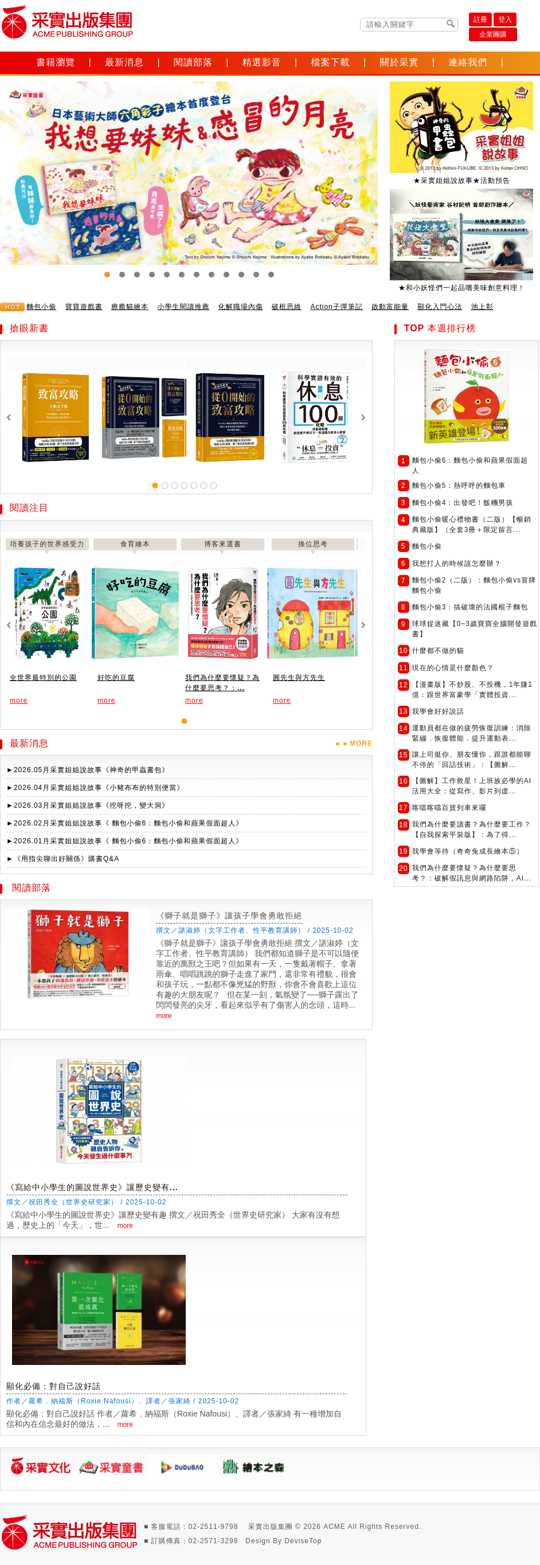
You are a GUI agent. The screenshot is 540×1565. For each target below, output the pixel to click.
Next (525, 188)
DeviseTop (303, 1541)
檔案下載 (330, 62)
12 (271, 274)
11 (256, 274)
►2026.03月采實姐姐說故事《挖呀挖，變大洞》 (87, 805)
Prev (15, 188)
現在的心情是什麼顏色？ (453, 668)
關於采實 (398, 62)
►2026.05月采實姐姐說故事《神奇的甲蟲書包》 (87, 770)
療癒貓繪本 (129, 307)
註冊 (480, 19)
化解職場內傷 (240, 307)
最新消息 (124, 62)
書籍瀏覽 (55, 62)
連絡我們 (467, 62)
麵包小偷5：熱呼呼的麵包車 (459, 486)
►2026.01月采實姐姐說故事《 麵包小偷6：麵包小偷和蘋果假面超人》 (124, 841)
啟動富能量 (390, 307)
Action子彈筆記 (336, 307)
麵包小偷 (41, 307)
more (19, 701)
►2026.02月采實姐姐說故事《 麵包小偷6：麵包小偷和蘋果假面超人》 (124, 823)
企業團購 (493, 34)
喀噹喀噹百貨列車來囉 (449, 808)
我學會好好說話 (438, 711)
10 (241, 274)
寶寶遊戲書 (84, 307)
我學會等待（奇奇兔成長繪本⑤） (468, 851)
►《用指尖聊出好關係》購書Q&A (62, 859)
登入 (505, 19)
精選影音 (261, 62)
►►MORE (354, 744)
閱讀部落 (193, 62)
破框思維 (287, 307)
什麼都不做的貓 (438, 651)
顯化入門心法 (439, 307)
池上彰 (482, 307)
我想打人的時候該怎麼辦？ (457, 564)
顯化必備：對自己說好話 (53, 1386)
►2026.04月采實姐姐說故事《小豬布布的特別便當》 (95, 788)
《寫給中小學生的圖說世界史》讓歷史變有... (92, 1187)
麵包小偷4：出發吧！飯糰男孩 (463, 503)
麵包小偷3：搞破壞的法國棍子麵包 (470, 607)
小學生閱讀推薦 (183, 307)
